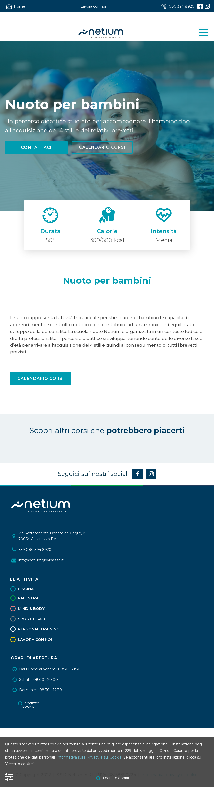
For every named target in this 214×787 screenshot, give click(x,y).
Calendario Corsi (102, 147)
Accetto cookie (30, 705)
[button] (16, 6)
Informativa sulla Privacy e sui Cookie (89, 757)
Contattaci (36, 147)
